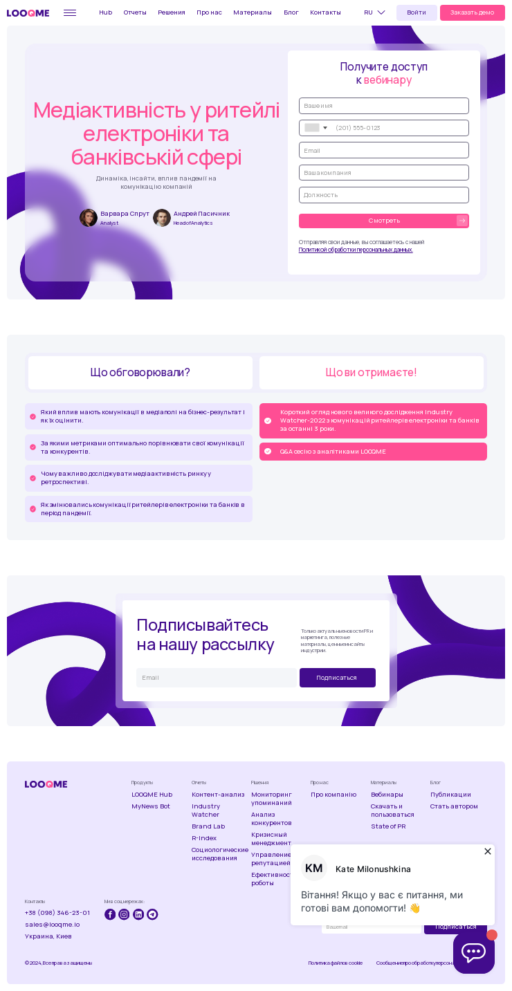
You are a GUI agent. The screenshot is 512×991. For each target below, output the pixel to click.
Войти (416, 12)
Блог (291, 12)
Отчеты (135, 12)
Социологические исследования (220, 854)
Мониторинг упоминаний (271, 798)
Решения (171, 12)
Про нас (209, 12)
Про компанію (333, 794)
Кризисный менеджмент (271, 839)
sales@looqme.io (52, 924)
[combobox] (315, 128)
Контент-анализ (218, 794)
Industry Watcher (206, 810)
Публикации (450, 794)
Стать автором (454, 806)
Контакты (325, 12)
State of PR (388, 826)
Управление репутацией (271, 859)
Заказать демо (472, 12)
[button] (377, 12)
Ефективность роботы (274, 879)
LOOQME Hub (151, 794)
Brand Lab (208, 826)
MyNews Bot (150, 806)
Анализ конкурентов (271, 819)
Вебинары (387, 794)
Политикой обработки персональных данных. (356, 249)
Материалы (252, 12)
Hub (105, 12)
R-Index (204, 838)
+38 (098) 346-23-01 (57, 913)
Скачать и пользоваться (392, 810)
